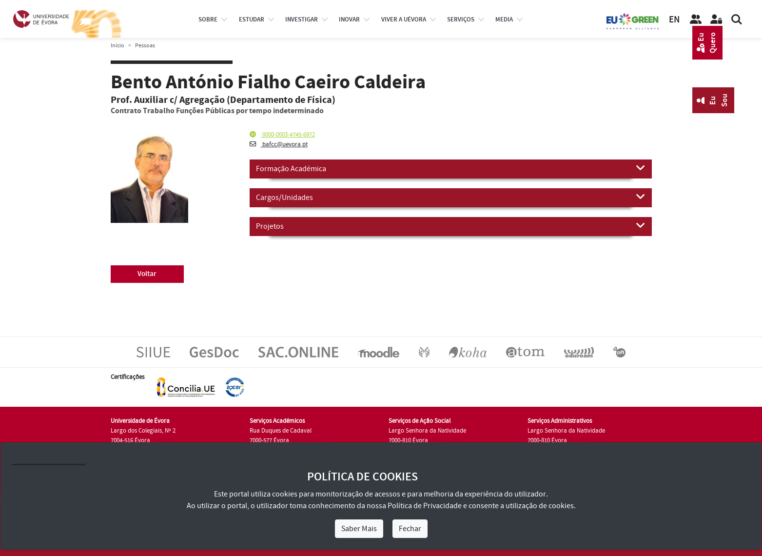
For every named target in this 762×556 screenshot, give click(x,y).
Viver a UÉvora (403, 19)
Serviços (460, 19)
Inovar (349, 19)
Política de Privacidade (425, 506)
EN (674, 20)
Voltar (146, 273)
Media (504, 19)
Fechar (410, 529)
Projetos (450, 225)
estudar (251, 19)
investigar (301, 19)
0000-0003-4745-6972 (282, 134)
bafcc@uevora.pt (279, 144)
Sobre (207, 19)
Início (117, 45)
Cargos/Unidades (450, 197)
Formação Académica (450, 168)
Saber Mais (359, 529)
